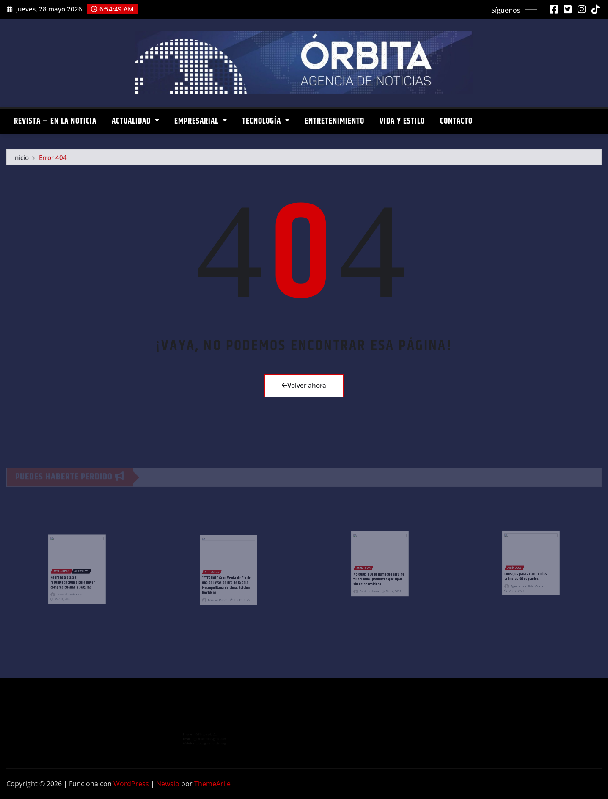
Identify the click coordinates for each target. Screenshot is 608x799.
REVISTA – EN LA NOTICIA (55, 121)
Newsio (167, 783)
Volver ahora (304, 385)
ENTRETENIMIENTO (334, 121)
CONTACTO (456, 121)
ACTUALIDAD (135, 121)
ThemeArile (212, 783)
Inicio (21, 159)
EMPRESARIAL (200, 121)
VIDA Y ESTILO (402, 121)
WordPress (131, 783)
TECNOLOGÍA (265, 121)
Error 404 (53, 159)
